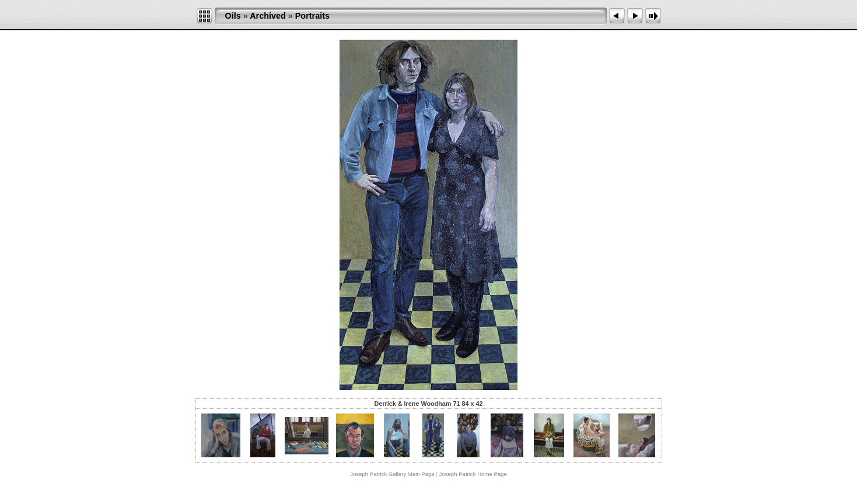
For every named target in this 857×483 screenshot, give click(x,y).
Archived (268, 15)
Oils (233, 15)
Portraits (312, 15)
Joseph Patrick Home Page (473, 474)
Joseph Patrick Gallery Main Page (392, 474)
